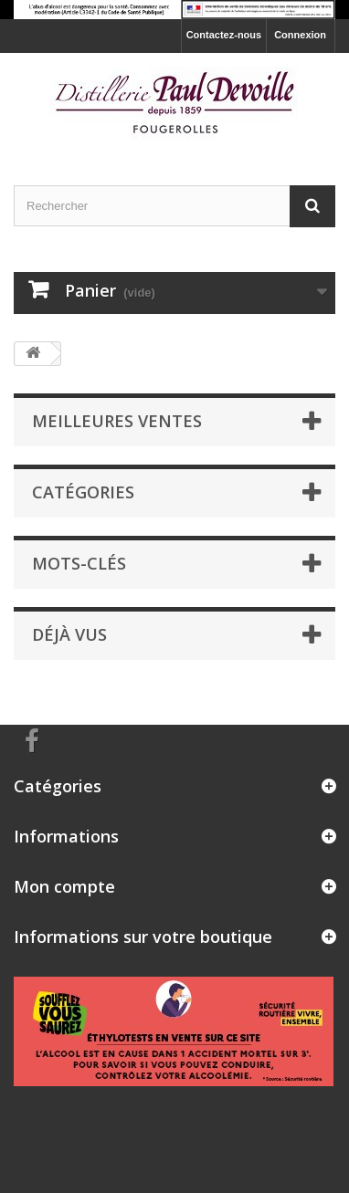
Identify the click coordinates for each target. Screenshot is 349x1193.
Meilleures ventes (117, 421)
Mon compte (64, 886)
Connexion (300, 34)
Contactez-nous (224, 34)
